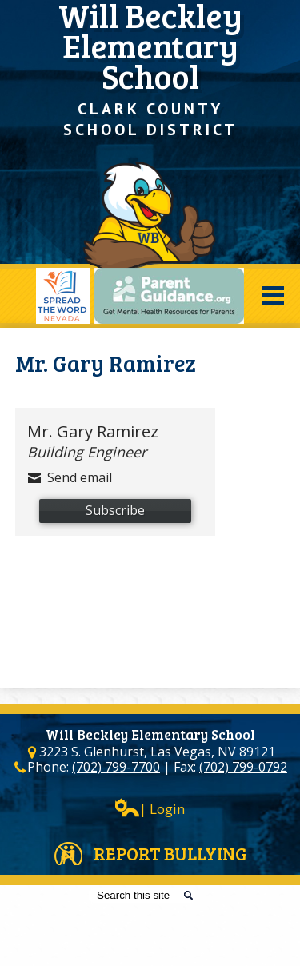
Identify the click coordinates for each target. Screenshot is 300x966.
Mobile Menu (273, 295)
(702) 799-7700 (116, 767)
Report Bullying (170, 853)
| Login (150, 808)
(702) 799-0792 (243, 767)
